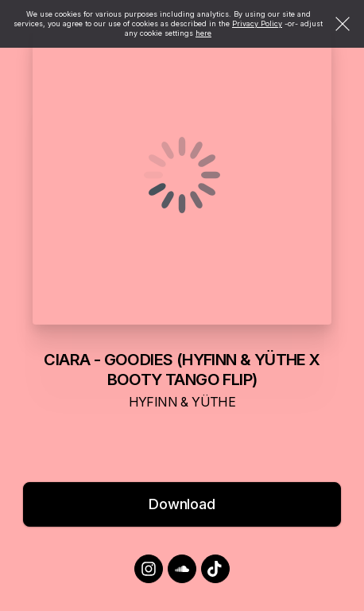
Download (182, 504)
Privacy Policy (257, 23)
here (203, 33)
